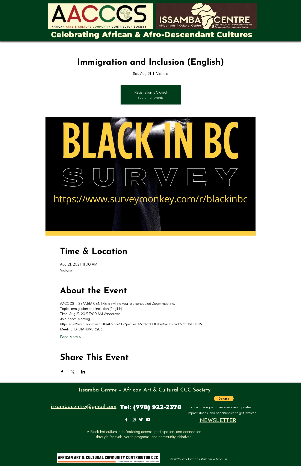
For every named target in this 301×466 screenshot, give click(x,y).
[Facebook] (126, 419)
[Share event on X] (73, 371)
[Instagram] (133, 419)
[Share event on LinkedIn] (83, 371)
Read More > (70, 337)
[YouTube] (148, 419)
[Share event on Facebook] (62, 371)
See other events (150, 97)
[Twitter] (141, 419)
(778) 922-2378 (157, 407)
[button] (224, 398)
